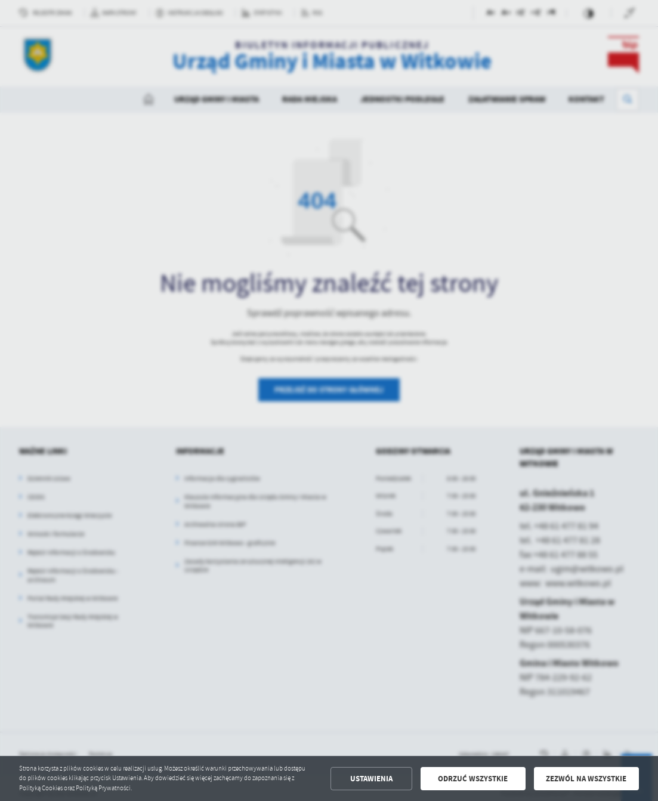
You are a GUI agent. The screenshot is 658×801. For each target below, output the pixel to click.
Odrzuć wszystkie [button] (473, 779)
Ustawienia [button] (371, 779)
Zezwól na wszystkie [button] (586, 779)
